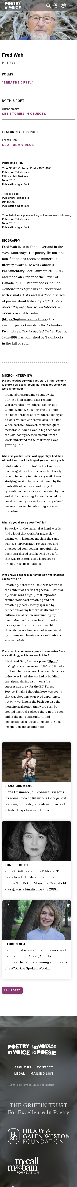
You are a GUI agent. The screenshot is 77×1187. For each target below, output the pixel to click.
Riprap (52, 661)
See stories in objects (24, 113)
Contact (45, 1067)
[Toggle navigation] (71, 5)
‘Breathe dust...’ (31, 585)
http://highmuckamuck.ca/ (25, 319)
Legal (19, 1073)
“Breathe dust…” (17, 82)
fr (63, 5)
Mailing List (42, 1073)
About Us (23, 1067)
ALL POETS (12, 990)
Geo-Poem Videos (18, 145)
